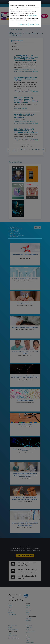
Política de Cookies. (32, 15)
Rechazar (32, 24)
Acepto (37, 24)
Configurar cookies (23, 24)
